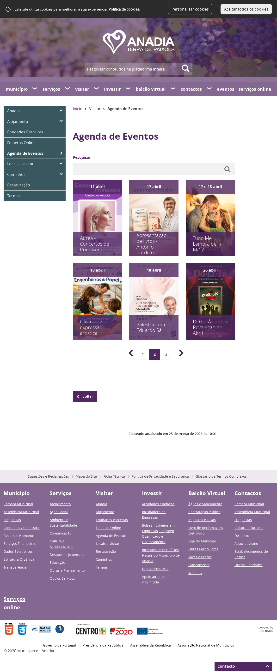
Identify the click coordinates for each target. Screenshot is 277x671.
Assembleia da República (150, 645)
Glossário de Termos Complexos (221, 476)
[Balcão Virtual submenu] (173, 89)
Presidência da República (103, 645)
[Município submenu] (35, 89)
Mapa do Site (86, 476)
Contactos (191, 89)
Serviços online (255, 89)
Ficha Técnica (114, 476)
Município (17, 89)
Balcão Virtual (151, 89)
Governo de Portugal (59, 645)
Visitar (82, 89)
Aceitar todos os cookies (246, 9)
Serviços (51, 89)
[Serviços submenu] (67, 89)
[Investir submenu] (128, 89)
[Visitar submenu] (96, 89)
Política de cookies (124, 9)
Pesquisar (82, 157)
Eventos (225, 89)
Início (77, 108)
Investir (112, 89)
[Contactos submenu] (209, 89)
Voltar (87, 396)
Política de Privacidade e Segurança (160, 476)
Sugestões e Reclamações (48, 476)
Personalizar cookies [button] (190, 9)
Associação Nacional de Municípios (206, 645)
